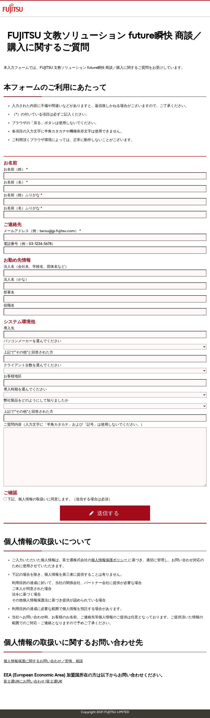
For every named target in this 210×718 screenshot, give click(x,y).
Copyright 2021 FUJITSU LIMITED (105, 712)
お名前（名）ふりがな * (23, 208)
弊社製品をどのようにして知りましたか (36, 400)
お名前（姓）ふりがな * (23, 195)
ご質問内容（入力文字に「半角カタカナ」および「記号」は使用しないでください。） (74, 424)
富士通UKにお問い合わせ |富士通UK (33, 681)
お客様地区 (13, 376)
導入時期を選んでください (25, 389)
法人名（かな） (16, 279)
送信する (108, 513)
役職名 (9, 305)
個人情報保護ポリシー (109, 560)
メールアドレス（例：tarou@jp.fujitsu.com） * (42, 231)
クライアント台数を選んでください (32, 365)
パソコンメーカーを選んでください (32, 341)
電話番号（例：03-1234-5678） (29, 243)
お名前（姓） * (16, 169)
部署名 (9, 292)
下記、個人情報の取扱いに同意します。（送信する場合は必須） (59, 499)
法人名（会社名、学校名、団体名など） (36, 266)
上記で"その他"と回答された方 (28, 352)
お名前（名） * (16, 182)
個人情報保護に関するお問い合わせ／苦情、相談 (43, 661)
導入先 (9, 328)
